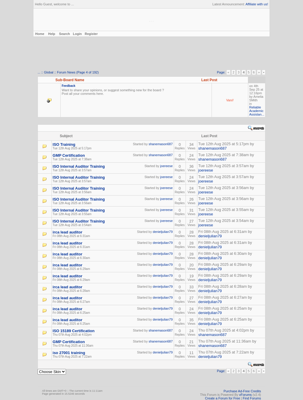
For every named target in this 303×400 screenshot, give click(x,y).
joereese (166, 166)
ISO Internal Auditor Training (79, 166)
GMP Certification (69, 155)
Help (51, 34)
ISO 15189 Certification (74, 331)
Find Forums (252, 398)
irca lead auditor (67, 232)
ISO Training (64, 144)
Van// (230, 100)
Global (48, 72)
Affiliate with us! (257, 4)
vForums (245, 394)
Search (64, 34)
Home (39, 34)
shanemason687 (161, 144)
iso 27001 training (69, 353)
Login (77, 34)
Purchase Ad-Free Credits (242, 391)
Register (91, 34)
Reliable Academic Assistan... (256, 110)
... (39, 72)
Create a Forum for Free (222, 398)
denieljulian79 (163, 231)
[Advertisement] (151, 53)
